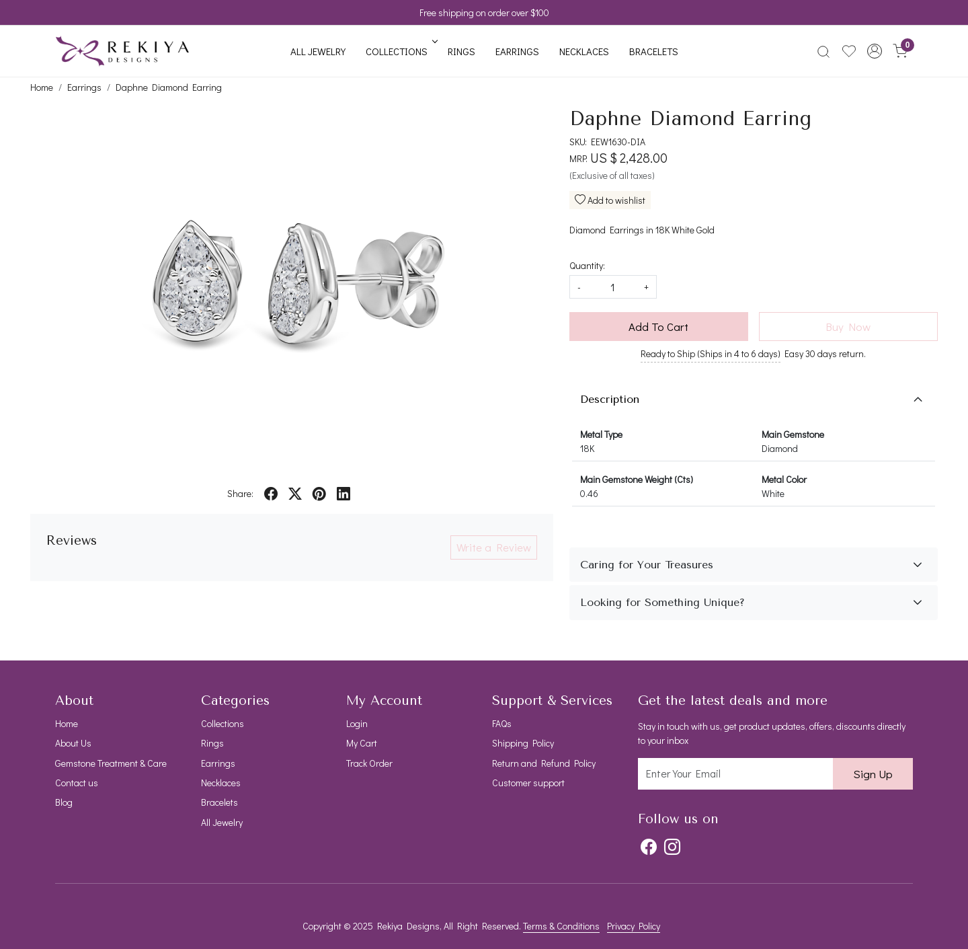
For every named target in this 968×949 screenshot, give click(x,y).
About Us (73, 742)
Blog (64, 802)
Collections (401, 51)
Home (66, 723)
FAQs (502, 723)
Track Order (369, 763)
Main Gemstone (793, 434)
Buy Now (848, 326)
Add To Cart (658, 326)
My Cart (361, 742)
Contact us (76, 782)
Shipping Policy (523, 742)
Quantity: (587, 265)
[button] (874, 51)
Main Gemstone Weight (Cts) (636, 479)
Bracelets (653, 51)
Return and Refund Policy (544, 763)
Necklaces (584, 51)
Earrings (517, 51)
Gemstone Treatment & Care (111, 763)
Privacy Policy (633, 925)
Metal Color (784, 479)
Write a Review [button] (493, 547)
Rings (461, 51)
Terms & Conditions (561, 925)
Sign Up (873, 774)
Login (357, 723)
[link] (823, 51)
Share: (240, 493)
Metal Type (601, 434)
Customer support (528, 782)
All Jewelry (318, 51)
